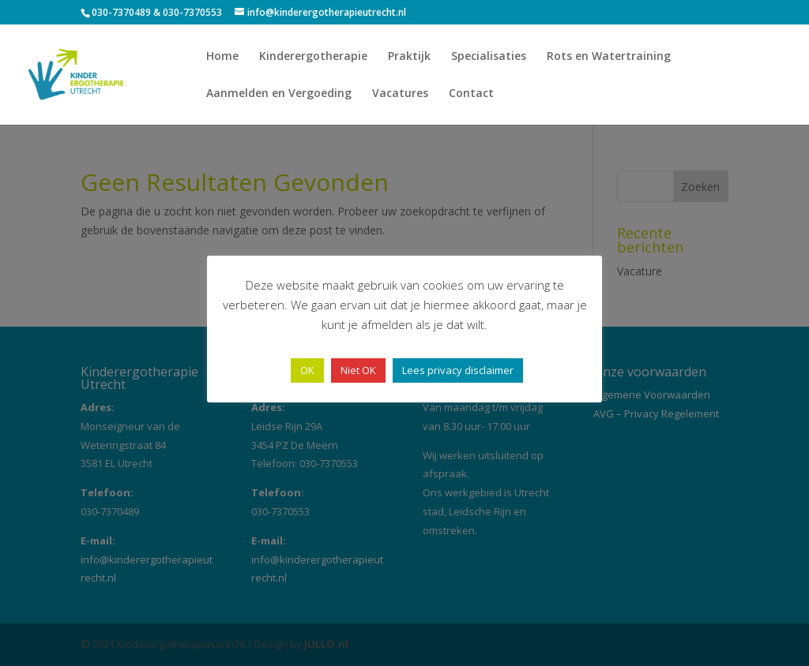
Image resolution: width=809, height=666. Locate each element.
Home (222, 57)
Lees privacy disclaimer (458, 370)
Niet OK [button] (358, 370)
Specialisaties (488, 57)
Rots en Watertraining (609, 57)
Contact (471, 94)
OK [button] (307, 370)
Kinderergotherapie (313, 57)
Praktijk (409, 57)
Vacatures (400, 94)
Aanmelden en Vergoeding (279, 94)
